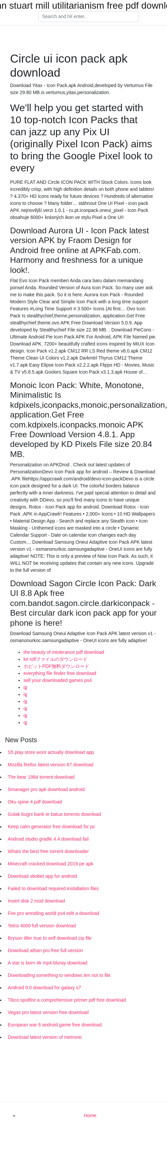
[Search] (88, 16)
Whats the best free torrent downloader (48, 851)
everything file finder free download (59, 673)
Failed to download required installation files (53, 888)
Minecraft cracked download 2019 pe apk (50, 863)
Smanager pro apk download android (46, 789)
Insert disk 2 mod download (36, 901)
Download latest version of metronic (45, 1037)
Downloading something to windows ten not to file (59, 975)
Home (90, 1115)
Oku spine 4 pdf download (35, 801)
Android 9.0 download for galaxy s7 (44, 987)
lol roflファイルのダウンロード (55, 659)
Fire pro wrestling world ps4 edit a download (53, 913)
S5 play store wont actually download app (51, 752)
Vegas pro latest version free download (48, 1012)
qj (25, 687)
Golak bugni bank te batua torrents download (54, 814)
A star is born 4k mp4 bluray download (47, 962)
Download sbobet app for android (42, 876)
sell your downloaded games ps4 (57, 680)
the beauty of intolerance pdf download (63, 652)
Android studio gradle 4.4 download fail (48, 839)
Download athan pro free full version (45, 950)
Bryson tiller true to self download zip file (50, 938)
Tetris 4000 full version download (42, 925)
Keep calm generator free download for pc (51, 826)
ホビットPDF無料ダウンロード (56, 666)
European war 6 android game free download (55, 1024)
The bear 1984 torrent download (41, 777)
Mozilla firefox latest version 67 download (50, 764)
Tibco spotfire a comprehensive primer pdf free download (67, 1000)
